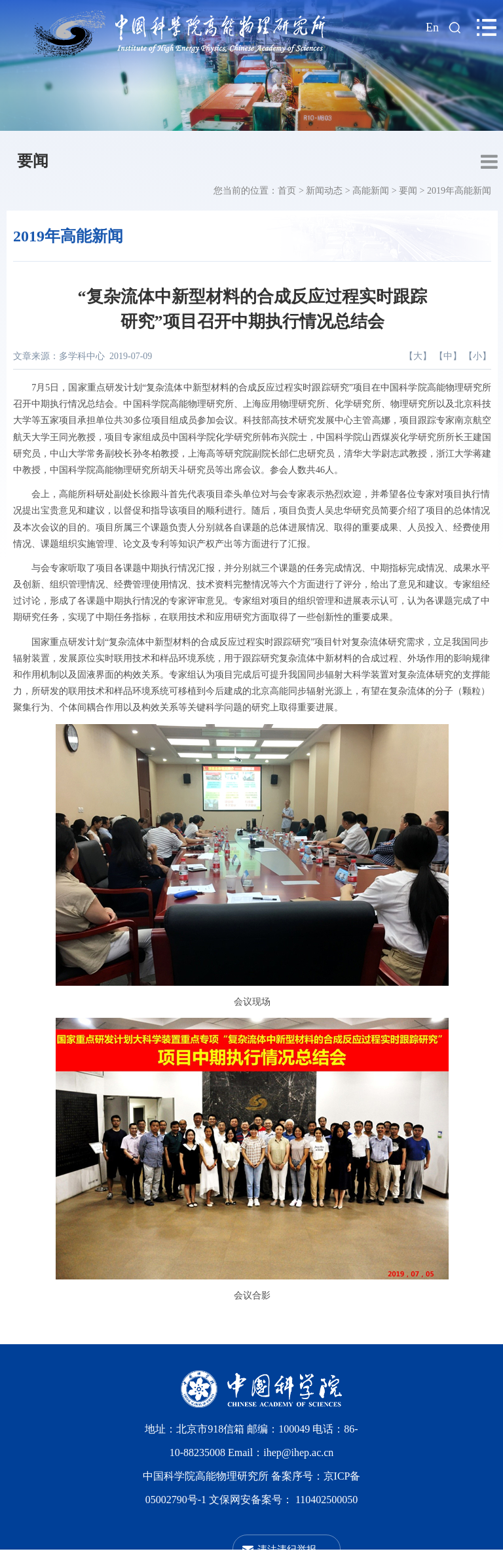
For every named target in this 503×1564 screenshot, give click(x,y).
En (432, 27)
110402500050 (326, 1499)
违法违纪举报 (286, 1549)
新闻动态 (324, 191)
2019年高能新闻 (459, 191)
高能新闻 (370, 191)
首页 (287, 191)
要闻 (32, 160)
